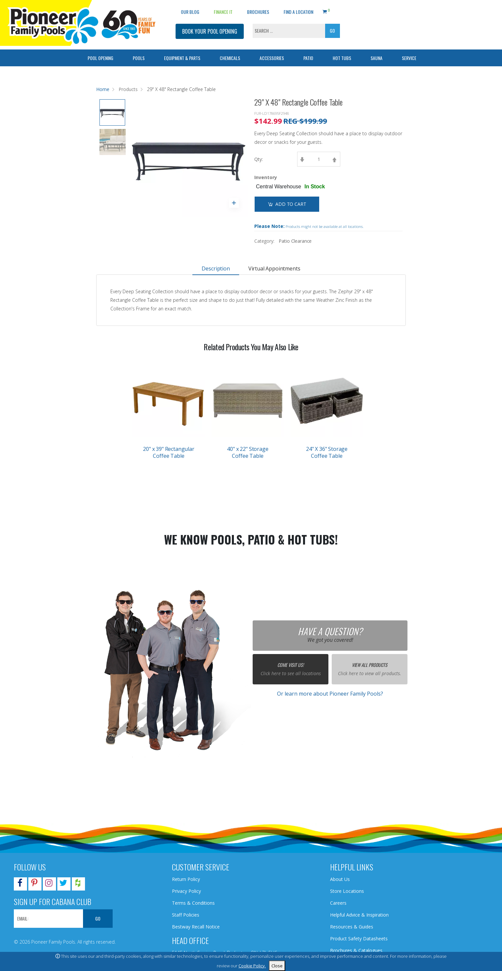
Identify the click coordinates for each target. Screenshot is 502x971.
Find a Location (298, 11)
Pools (139, 57)
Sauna (376, 57)
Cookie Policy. (252, 966)
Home (102, 89)
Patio (308, 57)
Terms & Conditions (193, 903)
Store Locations (347, 891)
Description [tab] (216, 268)
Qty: (258, 159)
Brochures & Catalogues (356, 950)
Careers (338, 903)
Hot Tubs (342, 57)
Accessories (272, 57)
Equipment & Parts (182, 57)
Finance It (223, 11)
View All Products (369, 664)
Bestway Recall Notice (196, 927)
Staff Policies (185, 915)
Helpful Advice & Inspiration (359, 915)
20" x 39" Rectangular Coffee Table (168, 452)
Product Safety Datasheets (359, 938)
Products (128, 89)
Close (277, 966)
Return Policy (186, 879)
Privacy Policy (186, 891)
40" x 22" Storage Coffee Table (247, 452)
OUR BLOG (190, 11)
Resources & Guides (351, 927)
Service (409, 57)
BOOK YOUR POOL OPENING (209, 31)
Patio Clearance (295, 241)
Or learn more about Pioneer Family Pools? (330, 693)
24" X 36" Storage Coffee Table (327, 452)
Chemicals (230, 57)
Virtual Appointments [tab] (274, 268)
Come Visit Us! (290, 664)
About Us (340, 879)
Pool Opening (100, 57)
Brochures (258, 11)
